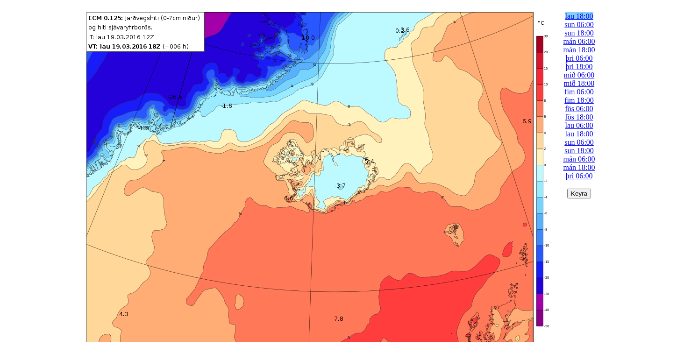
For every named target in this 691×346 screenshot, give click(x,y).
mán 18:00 (579, 50)
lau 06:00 (579, 125)
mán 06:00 (579, 41)
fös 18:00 (579, 117)
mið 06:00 (579, 75)
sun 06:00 (579, 24)
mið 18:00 (579, 83)
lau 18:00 (579, 16)
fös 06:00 (579, 109)
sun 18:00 (579, 33)
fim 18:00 (579, 100)
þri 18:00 (578, 67)
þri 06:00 (578, 58)
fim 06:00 (579, 92)
